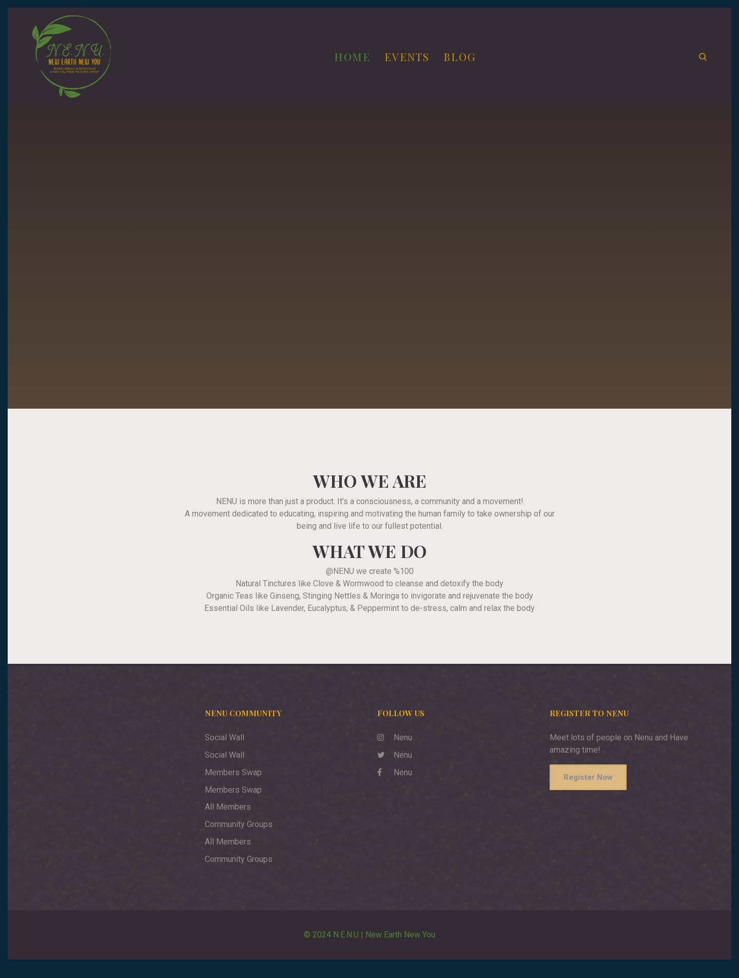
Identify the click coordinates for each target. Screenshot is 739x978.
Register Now (588, 788)
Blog (465, 61)
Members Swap (233, 783)
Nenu (394, 748)
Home (357, 61)
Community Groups (239, 835)
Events (412, 61)
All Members (228, 817)
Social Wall (224, 748)
